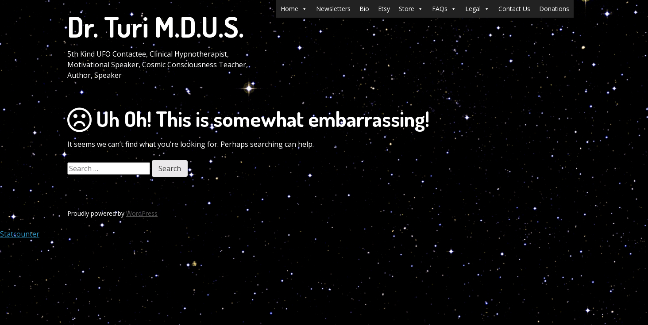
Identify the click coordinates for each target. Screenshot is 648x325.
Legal (477, 9)
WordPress (142, 213)
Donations (554, 8)
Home (294, 9)
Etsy (384, 8)
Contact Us (514, 8)
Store (411, 9)
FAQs (444, 9)
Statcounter (19, 234)
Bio (364, 8)
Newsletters (333, 8)
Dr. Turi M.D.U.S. (155, 26)
